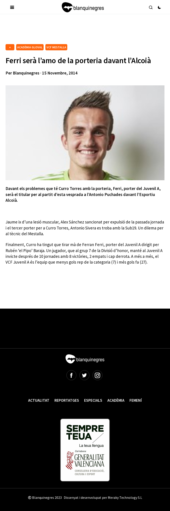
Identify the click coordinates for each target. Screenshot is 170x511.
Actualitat (38, 400)
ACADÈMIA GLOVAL (29, 47)
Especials (93, 400)
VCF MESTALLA (56, 47)
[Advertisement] (86, 31)
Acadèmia (115, 400)
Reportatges (66, 400)
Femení (135, 400)
